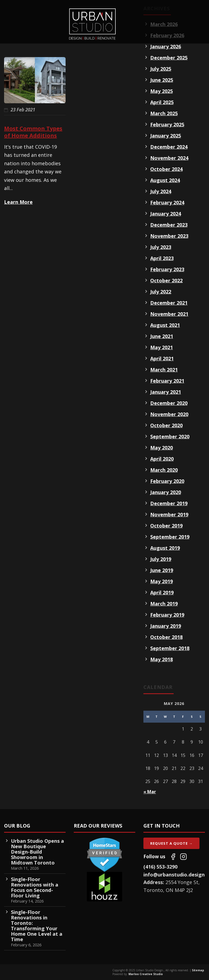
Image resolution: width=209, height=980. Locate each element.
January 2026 (165, 46)
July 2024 (160, 191)
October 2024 (166, 169)
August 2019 (165, 548)
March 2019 (164, 603)
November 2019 (169, 514)
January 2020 (165, 492)
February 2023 (167, 269)
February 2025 (167, 124)
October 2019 (166, 525)
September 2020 (169, 436)
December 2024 (169, 146)
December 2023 (169, 224)
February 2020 (167, 481)
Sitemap (198, 970)
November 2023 (169, 236)
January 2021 (165, 392)
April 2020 (162, 458)
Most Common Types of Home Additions (33, 132)
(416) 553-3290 (160, 866)
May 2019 (161, 581)
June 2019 (161, 570)
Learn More (18, 202)
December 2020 (169, 403)
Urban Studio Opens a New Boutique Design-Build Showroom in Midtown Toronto (37, 852)
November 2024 (169, 158)
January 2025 (165, 135)
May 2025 (161, 91)
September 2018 (169, 648)
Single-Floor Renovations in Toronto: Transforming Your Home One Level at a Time (36, 925)
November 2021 (169, 314)
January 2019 (165, 626)
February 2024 (167, 202)
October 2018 (166, 637)
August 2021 (165, 325)
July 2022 (160, 291)
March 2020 (164, 470)
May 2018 (161, 659)
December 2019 (169, 503)
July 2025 (160, 68)
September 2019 (169, 536)
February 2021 (167, 380)
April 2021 (162, 358)
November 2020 (169, 414)
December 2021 (169, 302)
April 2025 (162, 102)
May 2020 (161, 447)
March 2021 (164, 369)
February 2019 (167, 614)
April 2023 (162, 258)
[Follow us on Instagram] (183, 856)
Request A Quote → (171, 843)
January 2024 (165, 213)
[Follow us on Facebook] (173, 856)
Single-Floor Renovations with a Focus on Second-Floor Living (34, 887)
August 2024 (165, 180)
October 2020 (166, 425)
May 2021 (161, 347)
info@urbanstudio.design (174, 874)
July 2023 (160, 247)
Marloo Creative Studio (145, 974)
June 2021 (161, 336)
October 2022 (166, 280)
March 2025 (164, 113)
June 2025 (161, 80)
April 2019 (162, 592)
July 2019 (160, 559)
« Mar (149, 792)
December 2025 (169, 57)
